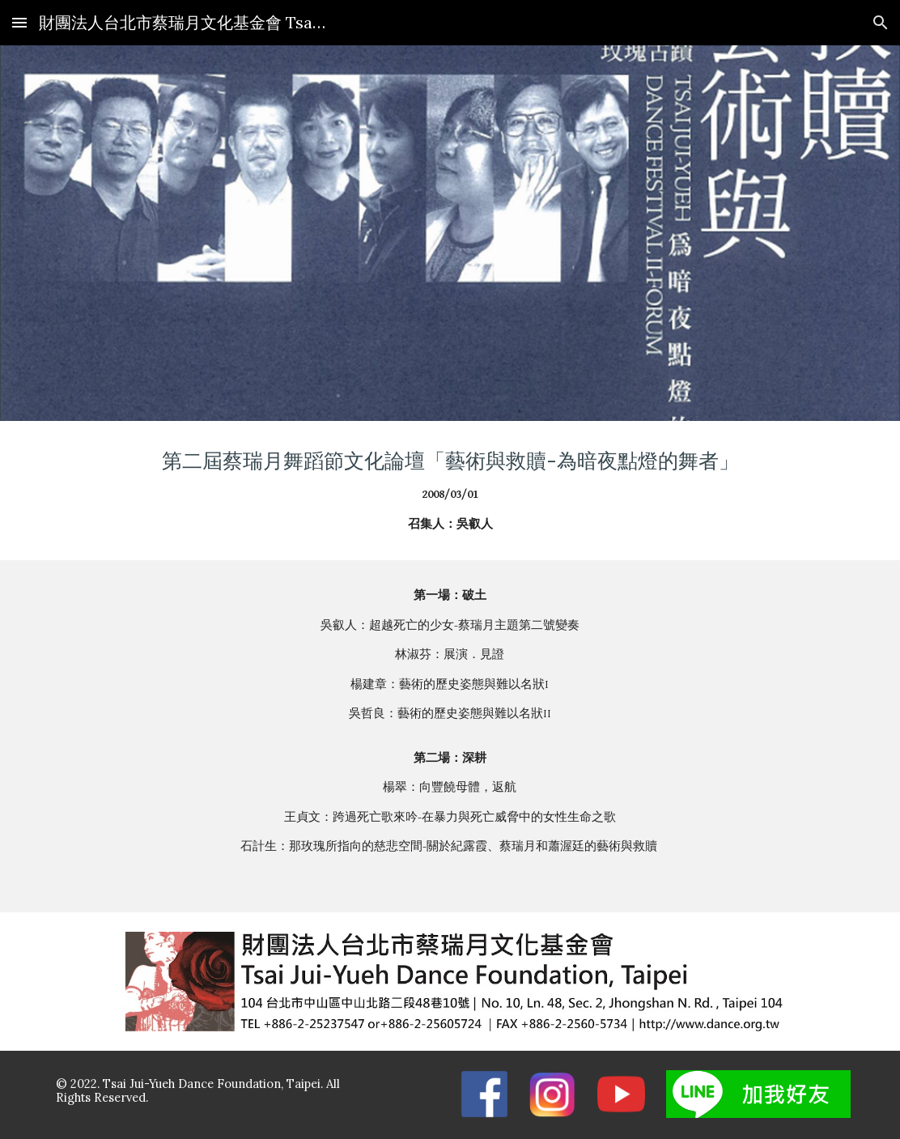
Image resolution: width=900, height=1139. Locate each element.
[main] (450, 490)
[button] (19, 22)
